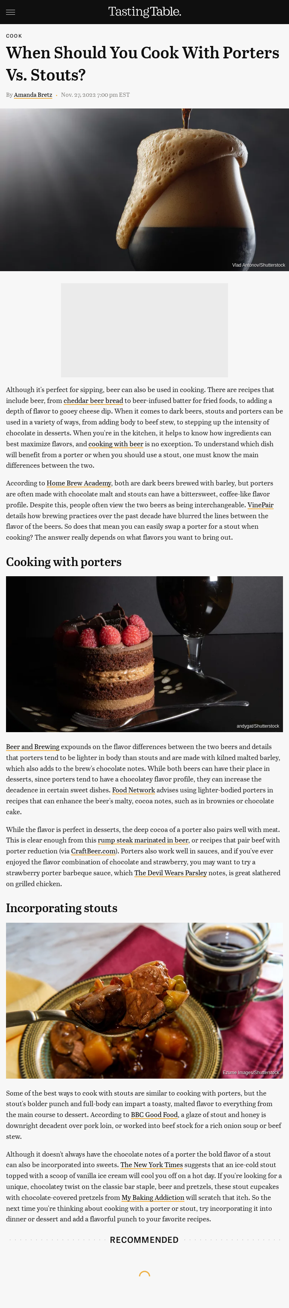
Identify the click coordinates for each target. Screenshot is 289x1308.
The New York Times (151, 1164)
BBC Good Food (154, 1114)
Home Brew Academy (79, 482)
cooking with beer (115, 443)
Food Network (133, 789)
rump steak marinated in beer (143, 839)
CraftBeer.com (93, 850)
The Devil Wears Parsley (170, 872)
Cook (14, 35)
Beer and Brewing (32, 746)
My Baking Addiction (153, 1197)
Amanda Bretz (33, 94)
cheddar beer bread (93, 400)
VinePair (261, 504)
